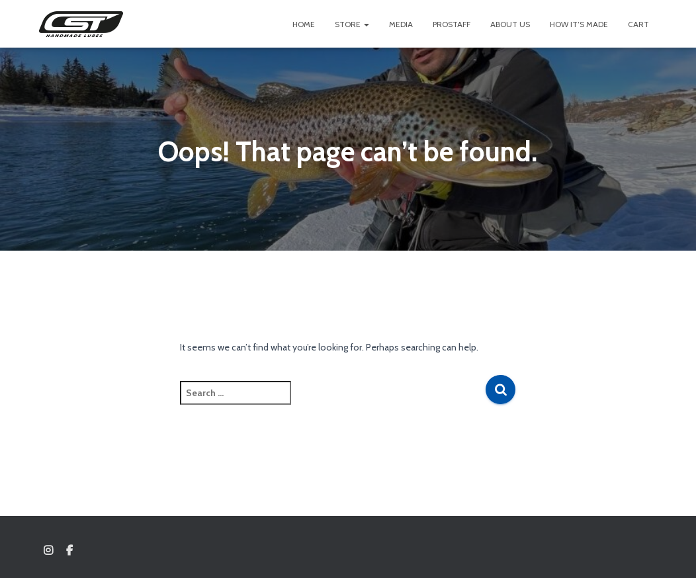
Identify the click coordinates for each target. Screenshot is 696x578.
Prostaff (451, 24)
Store (352, 24)
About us (510, 24)
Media (401, 24)
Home (303, 24)
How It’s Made (579, 24)
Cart (638, 24)
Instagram (48, 551)
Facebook (69, 551)
